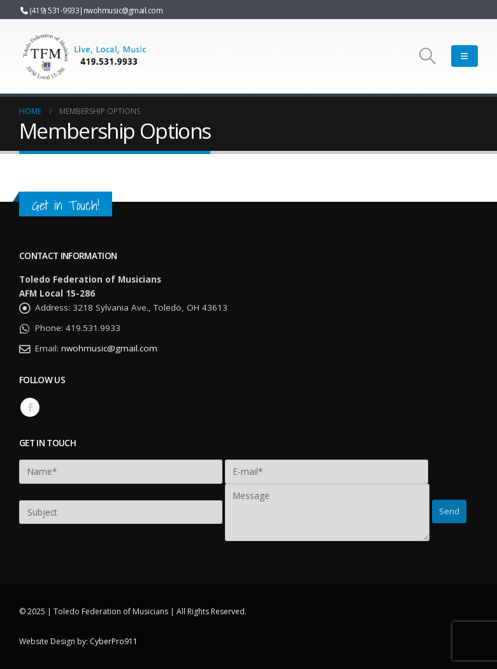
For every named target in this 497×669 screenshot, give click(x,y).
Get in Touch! (65, 205)
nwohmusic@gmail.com (123, 10)
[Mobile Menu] (464, 56)
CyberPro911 (114, 641)
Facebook (30, 407)
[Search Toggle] (428, 56)
